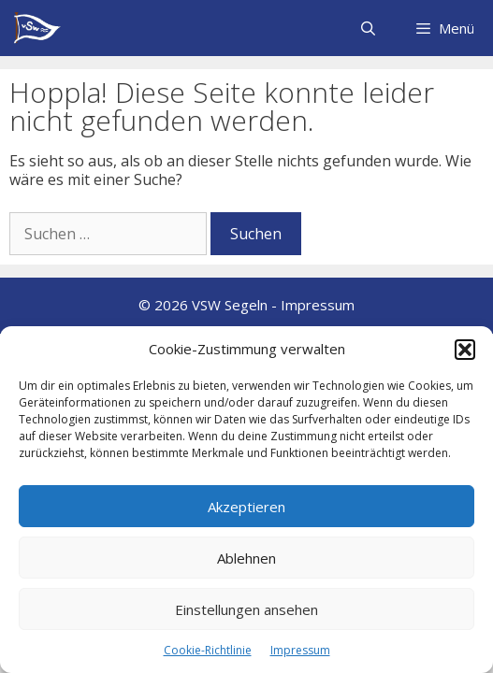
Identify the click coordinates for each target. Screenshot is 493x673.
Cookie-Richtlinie (208, 650)
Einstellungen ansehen (246, 609)
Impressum (300, 650)
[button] (465, 349)
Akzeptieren (246, 506)
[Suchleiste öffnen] (367, 28)
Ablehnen (246, 558)
